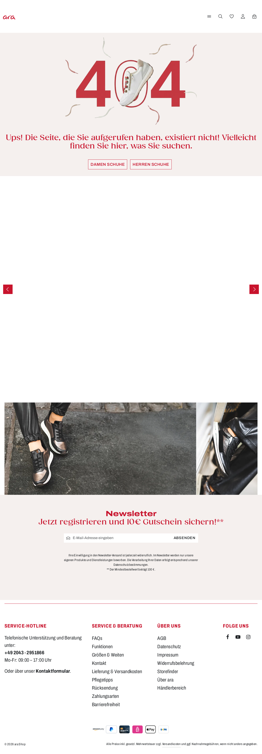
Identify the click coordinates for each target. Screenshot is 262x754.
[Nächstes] (254, 289)
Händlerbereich (171, 688)
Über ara (165, 680)
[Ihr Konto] (242, 16)
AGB (161, 638)
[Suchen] (219, 16)
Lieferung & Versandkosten (117, 671)
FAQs (97, 638)
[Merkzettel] (230, 16)
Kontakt (99, 663)
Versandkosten (171, 744)
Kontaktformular (53, 671)
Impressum (168, 655)
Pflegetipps (102, 680)
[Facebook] (228, 638)
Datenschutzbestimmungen (130, 564)
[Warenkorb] (253, 16)
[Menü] (208, 16)
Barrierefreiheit (106, 704)
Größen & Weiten (108, 655)
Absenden (184, 538)
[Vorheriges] (8, 289)
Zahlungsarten (105, 696)
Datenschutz (169, 646)
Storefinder (167, 671)
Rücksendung (105, 688)
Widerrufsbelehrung (175, 663)
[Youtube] (238, 638)
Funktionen (102, 646)
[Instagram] (248, 638)
